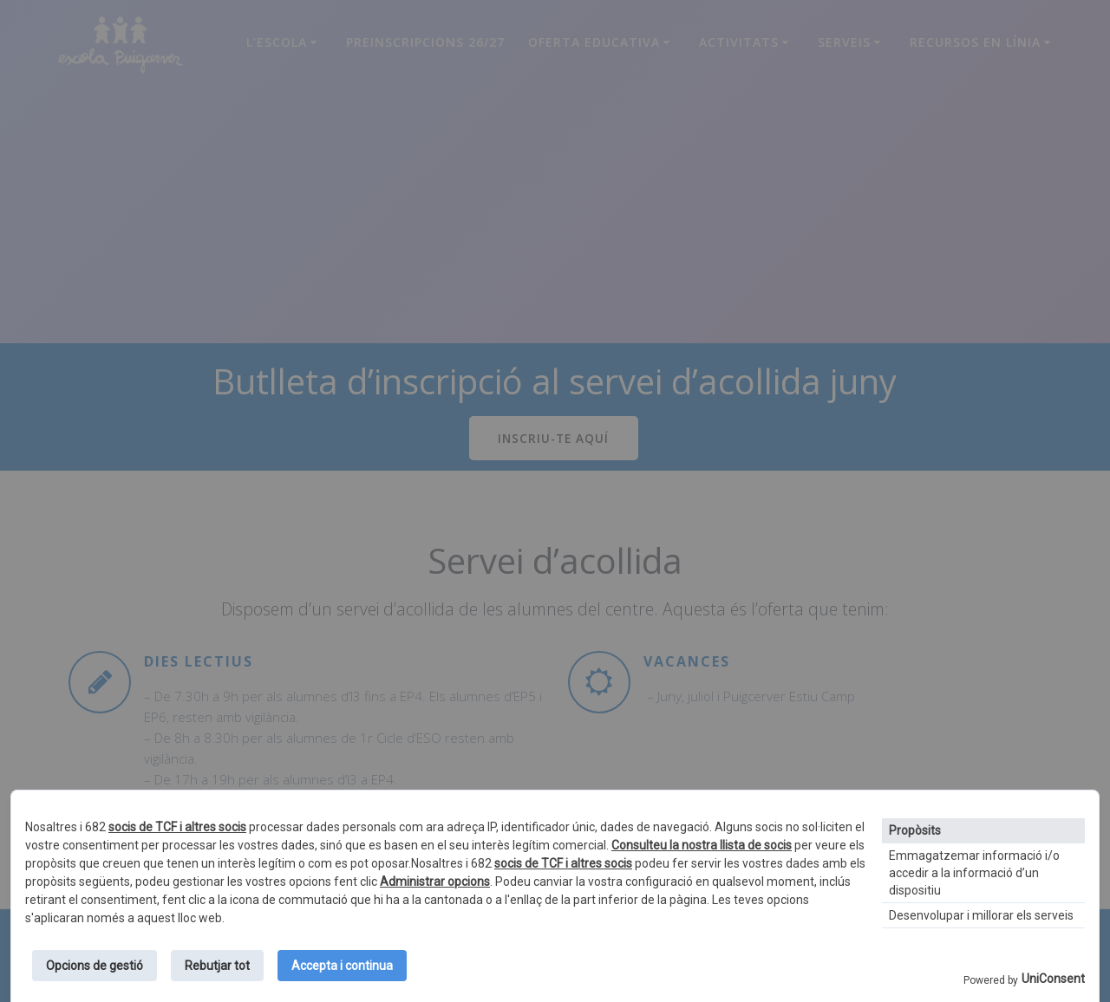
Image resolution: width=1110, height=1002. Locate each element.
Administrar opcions (435, 881)
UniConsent (1053, 979)
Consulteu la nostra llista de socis (701, 845)
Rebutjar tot (217, 966)
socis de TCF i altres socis (177, 827)
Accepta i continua (342, 966)
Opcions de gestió (94, 966)
